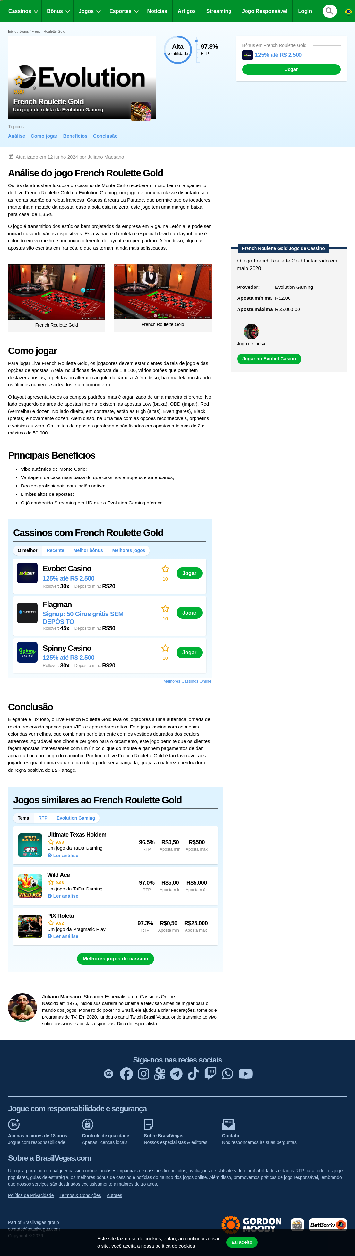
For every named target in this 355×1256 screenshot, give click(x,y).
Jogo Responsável (264, 11)
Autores (114, 1195)
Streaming (218, 11)
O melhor (27, 550)
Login (305, 11)
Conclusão (105, 136)
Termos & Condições (80, 1195)
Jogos (86, 11)
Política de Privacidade (31, 1195)
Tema (23, 818)
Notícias (157, 11)
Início (12, 31)
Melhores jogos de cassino (116, 958)
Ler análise (65, 855)
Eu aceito (241, 1242)
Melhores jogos (128, 550)
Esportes (120, 11)
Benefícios (75, 136)
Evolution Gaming (76, 818)
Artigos (187, 11)
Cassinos (19, 11)
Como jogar (44, 136)
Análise (16, 136)
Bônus (55, 11)
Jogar (291, 69)
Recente (55, 550)
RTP (43, 818)
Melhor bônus (88, 550)
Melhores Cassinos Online (187, 681)
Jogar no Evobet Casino (269, 358)
